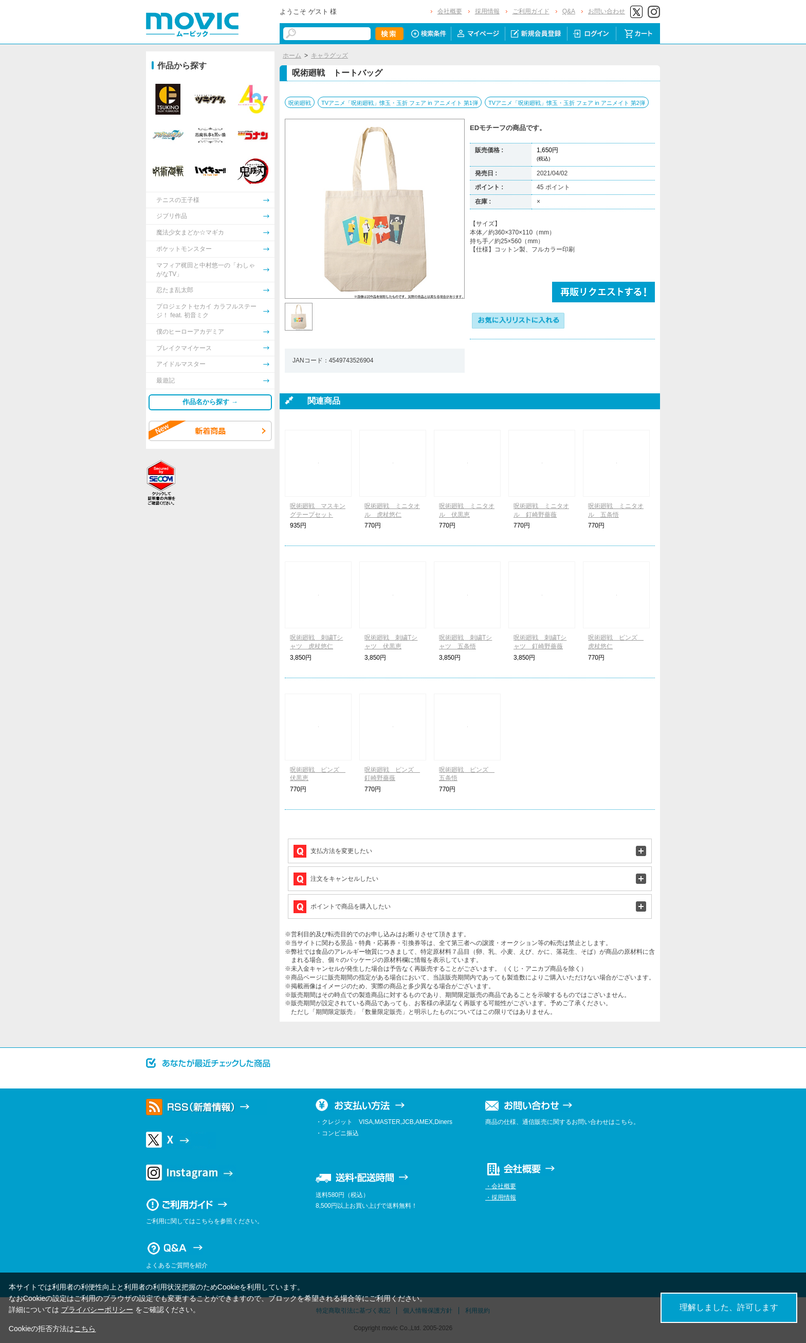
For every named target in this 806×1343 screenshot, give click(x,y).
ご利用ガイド (530, 11)
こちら (85, 1328)
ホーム (292, 55)
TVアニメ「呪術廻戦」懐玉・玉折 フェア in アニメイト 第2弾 (566, 103)
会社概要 (449, 11)
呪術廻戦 (299, 103)
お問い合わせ (606, 11)
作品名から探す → (210, 402)
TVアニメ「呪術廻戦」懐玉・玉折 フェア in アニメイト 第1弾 (399, 103)
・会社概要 (500, 1186)
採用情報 (487, 11)
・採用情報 (500, 1197)
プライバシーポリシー (97, 1309)
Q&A (568, 11)
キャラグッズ (329, 55)
